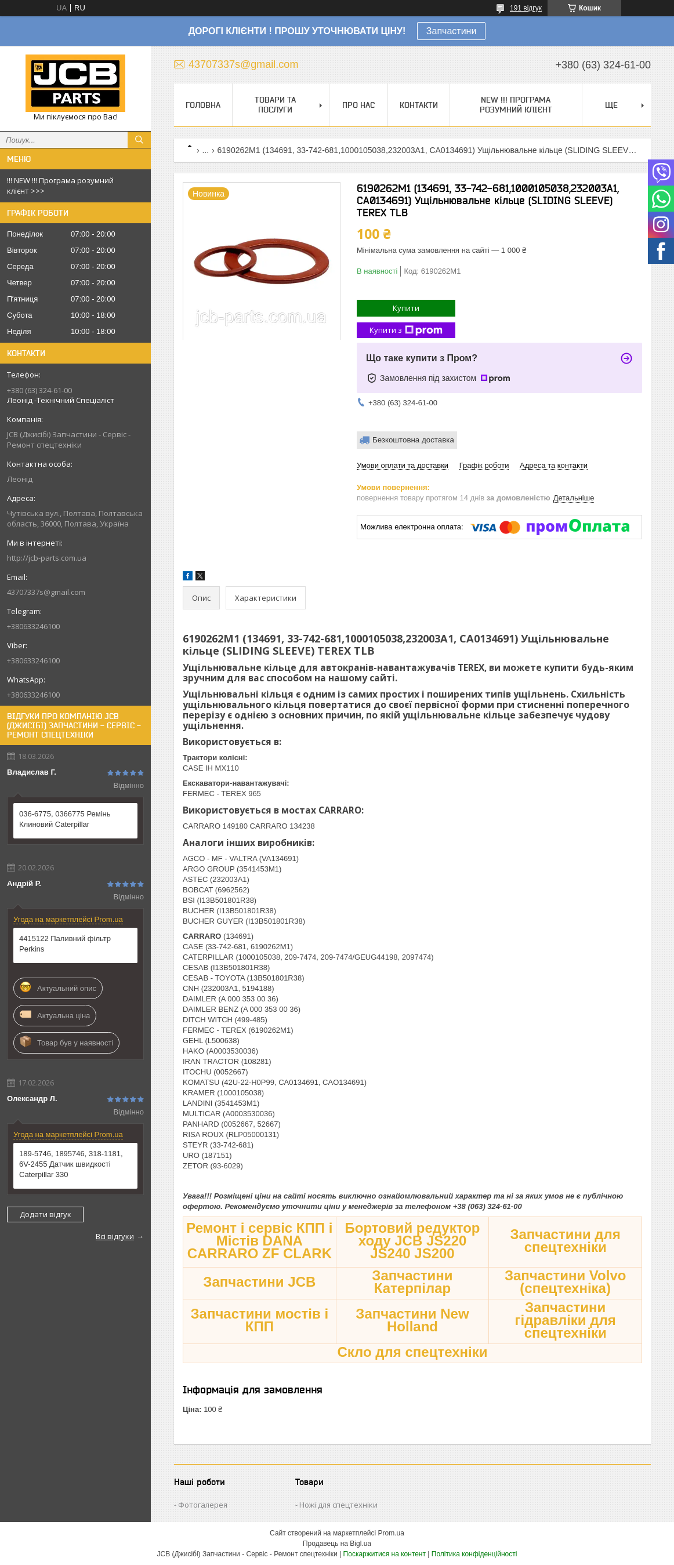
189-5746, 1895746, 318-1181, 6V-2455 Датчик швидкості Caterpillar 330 (71, 1164)
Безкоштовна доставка (413, 439)
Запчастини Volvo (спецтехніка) (565, 1282)
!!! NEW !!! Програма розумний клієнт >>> (60, 185)
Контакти (419, 105)
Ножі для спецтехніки (338, 1504)
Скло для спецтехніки (412, 1352)
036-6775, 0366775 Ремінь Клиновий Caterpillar (65, 819)
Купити (406, 308)
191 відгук (526, 8)
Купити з (406, 330)
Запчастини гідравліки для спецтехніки (565, 1320)
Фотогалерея (202, 1504)
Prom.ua (391, 1533)
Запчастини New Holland (412, 1320)
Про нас (358, 105)
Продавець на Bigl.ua (337, 1543)
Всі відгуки (115, 1236)
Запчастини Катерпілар (412, 1282)
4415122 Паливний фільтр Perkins (65, 943)
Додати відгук (45, 1214)
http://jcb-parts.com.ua (46, 558)
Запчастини (451, 31)
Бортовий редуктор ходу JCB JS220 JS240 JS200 (412, 1240)
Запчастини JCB (259, 1282)
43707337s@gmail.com (46, 592)
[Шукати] (139, 139)
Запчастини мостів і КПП (260, 1320)
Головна (203, 105)
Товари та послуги (275, 104)
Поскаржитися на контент (384, 1554)
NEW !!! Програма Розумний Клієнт (516, 104)
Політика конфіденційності (474, 1554)
